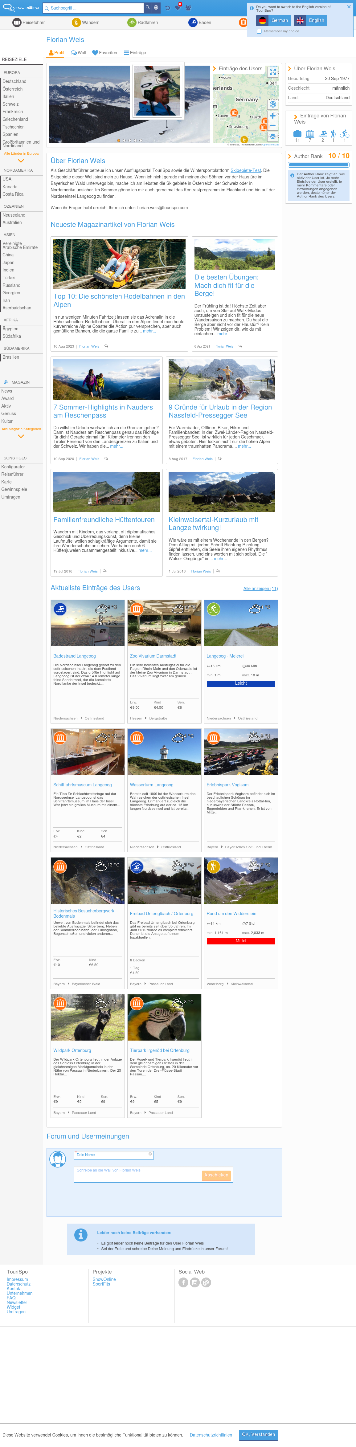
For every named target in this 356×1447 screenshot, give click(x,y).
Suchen (151, 8)
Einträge (138, 53)
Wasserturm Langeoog (152, 785)
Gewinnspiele (14, 489)
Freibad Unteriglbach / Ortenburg (161, 914)
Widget (13, 1307)
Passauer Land (161, 984)
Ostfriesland (94, 718)
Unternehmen (20, 1293)
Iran (6, 301)
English (317, 20)
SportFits (101, 1284)
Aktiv (6, 406)
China (8, 255)
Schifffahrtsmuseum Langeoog (82, 785)
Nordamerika (18, 171)
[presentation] (121, 1202)
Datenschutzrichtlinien (211, 1435)
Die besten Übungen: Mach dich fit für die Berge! (226, 285)
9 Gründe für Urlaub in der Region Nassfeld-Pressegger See (220, 411)
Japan (8, 263)
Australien (12, 223)
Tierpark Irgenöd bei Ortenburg (160, 1051)
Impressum (17, 1280)
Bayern (213, 847)
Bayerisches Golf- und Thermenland (254, 847)
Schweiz (10, 104)
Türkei (8, 278)
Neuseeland (13, 215)
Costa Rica (12, 194)
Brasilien (10, 357)
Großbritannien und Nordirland (20, 144)
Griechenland (15, 119)
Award (7, 399)
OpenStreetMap (270, 145)
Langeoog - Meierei (225, 656)
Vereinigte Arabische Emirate (20, 246)
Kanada (9, 187)
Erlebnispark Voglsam (228, 785)
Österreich (12, 89)
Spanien (10, 134)
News (6, 391)
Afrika (11, 320)
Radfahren (147, 23)
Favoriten (108, 53)
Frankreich (12, 112)
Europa (12, 73)
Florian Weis (89, 346)
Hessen (136, 718)
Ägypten (10, 329)
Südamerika (17, 349)
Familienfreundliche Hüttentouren (104, 519)
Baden (204, 23)
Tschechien (13, 127)
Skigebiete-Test (246, 171)
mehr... (149, 331)
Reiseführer (33, 23)
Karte (6, 482)
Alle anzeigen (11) (260, 589)
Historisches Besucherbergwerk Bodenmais (83, 914)
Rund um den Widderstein (231, 914)
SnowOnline (104, 1280)
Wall (82, 53)
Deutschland (14, 81)
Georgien (11, 293)
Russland (11, 285)
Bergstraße (158, 718)
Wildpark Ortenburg (72, 1051)
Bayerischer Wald (86, 984)
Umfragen (10, 497)
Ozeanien (14, 207)
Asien (9, 235)
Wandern (90, 23)
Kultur (7, 421)
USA (6, 179)
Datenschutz (19, 1284)
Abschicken (216, 1175)
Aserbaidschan (16, 308)
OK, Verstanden (258, 1435)
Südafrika (11, 336)
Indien (8, 270)
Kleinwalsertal (242, 984)
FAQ (11, 1298)
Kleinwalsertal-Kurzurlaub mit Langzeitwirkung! (213, 524)
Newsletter (17, 1303)
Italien (8, 97)
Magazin (21, 383)
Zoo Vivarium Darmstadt (153, 656)
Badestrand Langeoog (74, 656)
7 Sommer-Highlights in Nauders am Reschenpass (103, 411)
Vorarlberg (216, 984)
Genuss (8, 414)
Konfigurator (13, 467)
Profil (59, 53)
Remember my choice (281, 31)
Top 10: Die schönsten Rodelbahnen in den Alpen (119, 300)
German (280, 20)
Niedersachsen (66, 718)
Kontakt (14, 1289)
